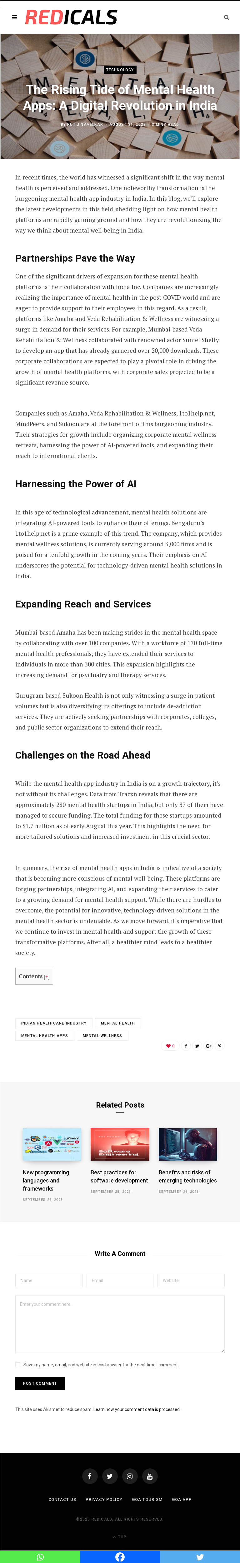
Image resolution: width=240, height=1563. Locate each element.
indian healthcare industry (54, 1023)
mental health (118, 1023)
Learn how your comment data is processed (136, 1409)
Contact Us (62, 1499)
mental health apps (44, 1036)
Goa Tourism (147, 1499)
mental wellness (102, 1036)
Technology (120, 70)
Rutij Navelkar (85, 124)
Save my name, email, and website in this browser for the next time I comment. (101, 1364)
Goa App (182, 1499)
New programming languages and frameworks (46, 1180)
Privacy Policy (104, 1499)
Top (120, 1537)
